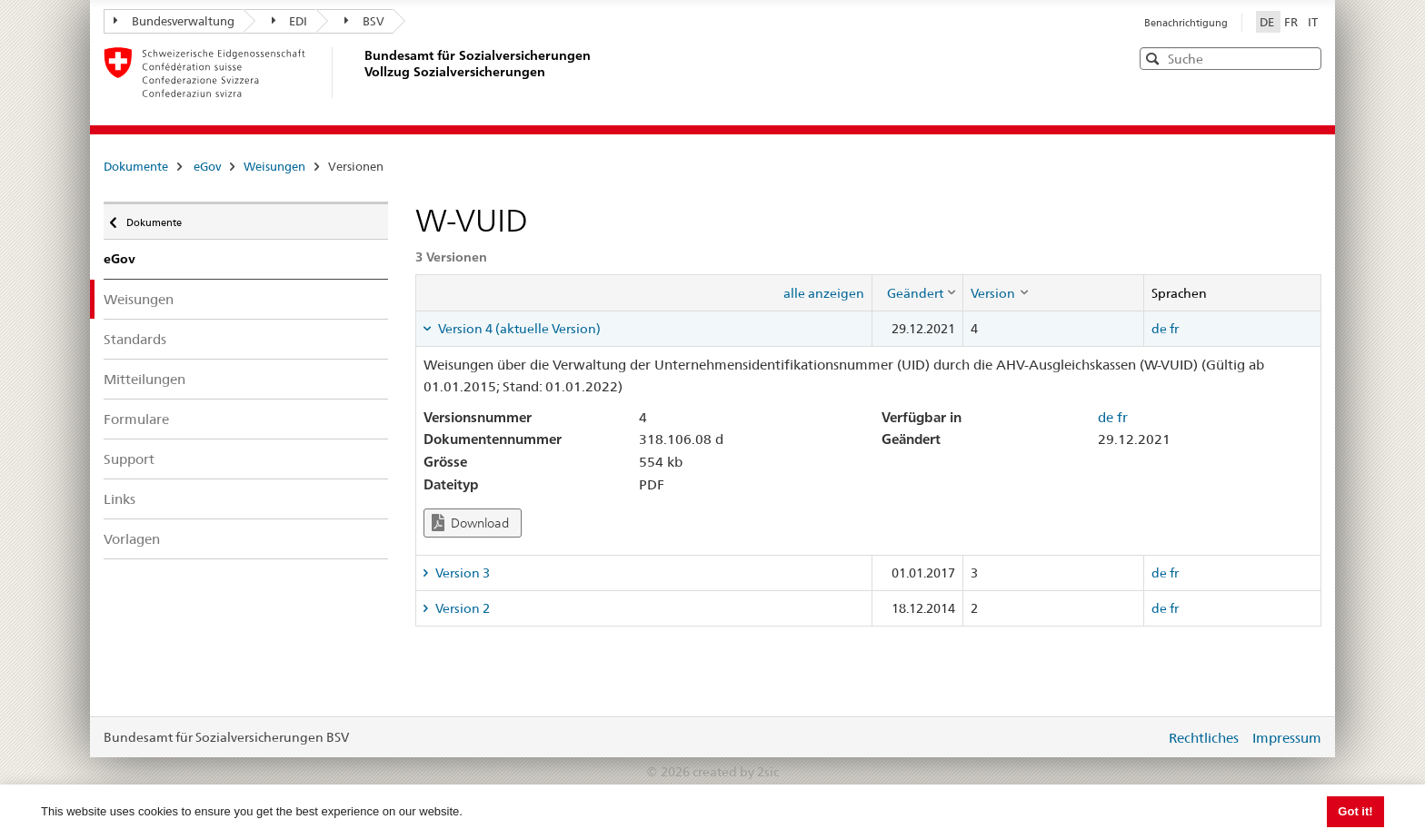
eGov (207, 166)
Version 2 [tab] (461, 608)
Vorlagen (132, 539)
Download (470, 522)
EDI (290, 21)
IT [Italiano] (1313, 22)
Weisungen (274, 166)
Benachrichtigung (1186, 22)
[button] (1306, 57)
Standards (135, 339)
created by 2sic (736, 772)
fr (1174, 328)
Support (129, 459)
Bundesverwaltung (174, 21)
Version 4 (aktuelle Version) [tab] (518, 328)
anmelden (1138, 737)
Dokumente (136, 166)
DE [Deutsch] (1268, 22)
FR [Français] (1292, 22)
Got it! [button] (1355, 811)
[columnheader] (917, 292)
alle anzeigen (823, 293)
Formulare (136, 419)
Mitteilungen (144, 379)
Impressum (1286, 737)
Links (119, 499)
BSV (364, 21)
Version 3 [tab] (461, 573)
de (1159, 328)
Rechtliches (1204, 737)
